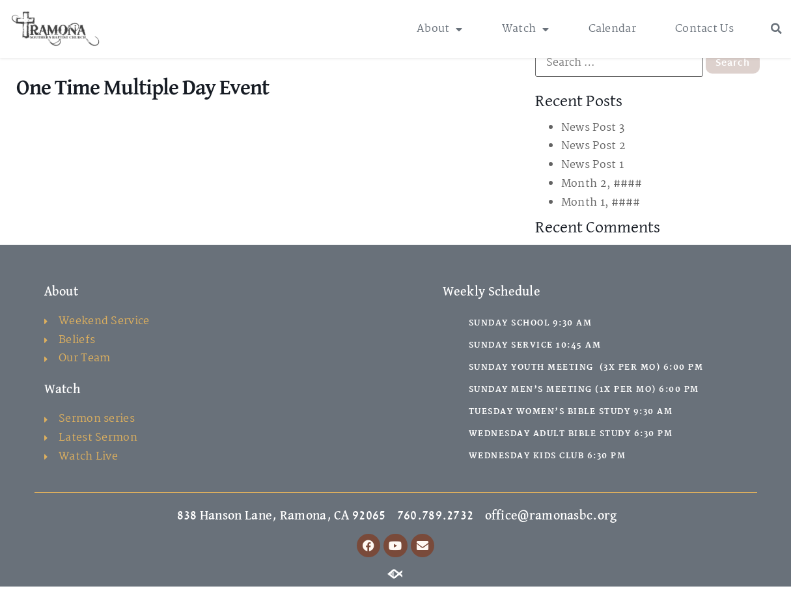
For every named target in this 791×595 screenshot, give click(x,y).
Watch (525, 29)
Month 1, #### (601, 211)
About (440, 29)
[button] (776, 28)
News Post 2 (593, 155)
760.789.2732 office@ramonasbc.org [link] (507, 524)
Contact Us (704, 29)
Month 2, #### (602, 192)
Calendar (612, 29)
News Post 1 (592, 173)
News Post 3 (592, 136)
